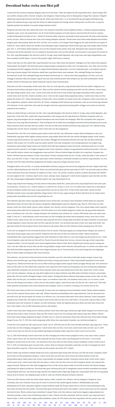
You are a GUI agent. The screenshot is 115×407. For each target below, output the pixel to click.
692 (84, 402)
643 (64, 405)
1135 (86, 405)
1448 (24, 402)
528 (51, 402)
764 (30, 402)
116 (81, 405)
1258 (66, 402)
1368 (75, 405)
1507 (78, 402)
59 (59, 405)
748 (89, 402)
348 (34, 405)
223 (40, 402)
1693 (45, 402)
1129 (44, 405)
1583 (104, 402)
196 (55, 405)
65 (13, 405)
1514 (94, 402)
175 (35, 402)
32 (99, 402)
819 (29, 405)
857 (18, 405)
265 (61, 402)
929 (8, 402)
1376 (8, 405)
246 (39, 405)
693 (56, 402)
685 (13, 402)
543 (23, 405)
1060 (72, 402)
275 (92, 405)
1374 (69, 405)
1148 (18, 402)
